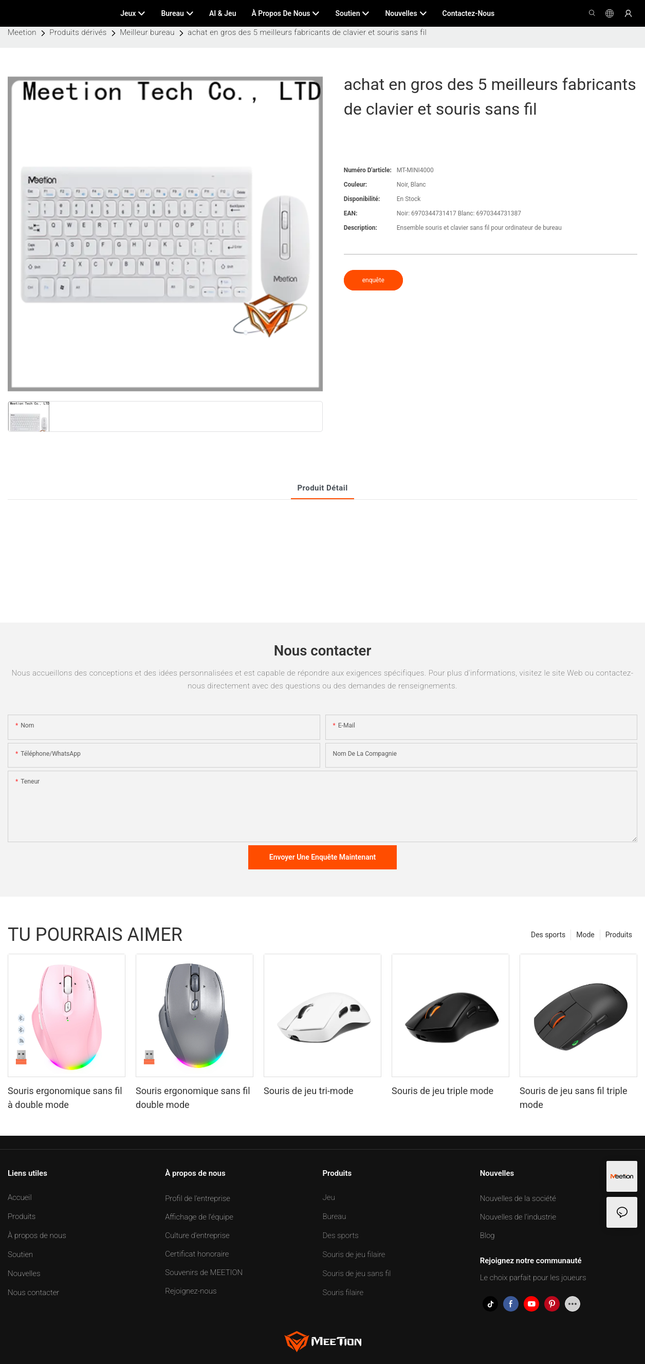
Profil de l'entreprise (197, 1198)
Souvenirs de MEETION (204, 1272)
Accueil (20, 1197)
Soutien (20, 1254)
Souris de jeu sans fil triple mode (574, 1097)
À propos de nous (37, 1235)
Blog (487, 1235)
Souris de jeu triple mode (442, 1090)
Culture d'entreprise (197, 1235)
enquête (373, 280)
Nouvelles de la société (518, 1198)
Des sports (548, 935)
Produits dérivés (77, 32)
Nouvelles (24, 1273)
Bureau (334, 1216)
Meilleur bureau (147, 32)
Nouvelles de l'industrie (518, 1217)
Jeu (329, 1197)
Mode (585, 935)
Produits (618, 935)
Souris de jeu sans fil (357, 1273)
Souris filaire (343, 1292)
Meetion (22, 32)
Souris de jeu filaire (354, 1254)
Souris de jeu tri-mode (309, 1090)
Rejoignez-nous (190, 1291)
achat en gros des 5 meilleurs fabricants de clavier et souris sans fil (307, 32)
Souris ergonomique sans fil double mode (193, 1097)
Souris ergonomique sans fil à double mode (65, 1097)
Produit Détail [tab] (322, 488)
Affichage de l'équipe (199, 1217)
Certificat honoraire (197, 1254)
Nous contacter (33, 1292)
